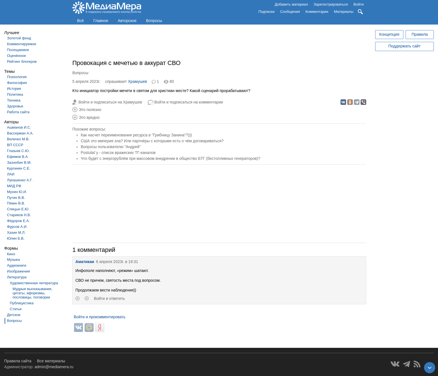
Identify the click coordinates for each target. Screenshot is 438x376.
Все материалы (51, 361)
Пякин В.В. (16, 203)
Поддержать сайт (404, 46)
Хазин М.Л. (16, 232)
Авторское (127, 20)
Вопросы (154, 20)
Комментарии (317, 11)
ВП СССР (15, 145)
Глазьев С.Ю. (18, 151)
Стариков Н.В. (19, 215)
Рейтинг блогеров (22, 61)
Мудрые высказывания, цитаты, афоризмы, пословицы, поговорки (32, 293)
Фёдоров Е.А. (18, 221)
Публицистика (22, 303)
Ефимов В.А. (18, 157)
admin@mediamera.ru (54, 367)
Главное (100, 20)
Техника (13, 100)
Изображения (18, 271)
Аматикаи (84, 261)
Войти (359, 4)
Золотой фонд (19, 38)
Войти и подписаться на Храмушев (110, 102)
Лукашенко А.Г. (19, 180)
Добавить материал (291, 4)
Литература (17, 277)
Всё (80, 20)
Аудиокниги (16, 265)
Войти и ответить (109, 298)
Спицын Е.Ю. (18, 209)
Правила (419, 34)
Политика (15, 94)
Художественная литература (34, 283)
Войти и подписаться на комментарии (188, 102)
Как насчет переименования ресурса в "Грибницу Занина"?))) (136, 135)
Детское (13, 315)
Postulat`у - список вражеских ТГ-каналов (118, 152)
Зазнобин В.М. (19, 162)
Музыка (13, 259)
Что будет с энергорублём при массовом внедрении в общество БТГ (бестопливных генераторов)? (170, 158)
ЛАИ (11, 174)
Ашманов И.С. (19, 127)
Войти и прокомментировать (99, 317)
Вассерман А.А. (20, 133)
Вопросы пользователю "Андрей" (111, 146)
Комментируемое (21, 44)
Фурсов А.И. (17, 227)
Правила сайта (17, 361)
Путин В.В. (16, 198)
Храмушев (137, 81)
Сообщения (290, 11)
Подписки (266, 11)
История (14, 88)
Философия (17, 83)
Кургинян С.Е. (18, 168)
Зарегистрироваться (331, 4)
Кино (11, 254)
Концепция (389, 34)
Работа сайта (18, 112)
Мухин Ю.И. (17, 192)
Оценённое (16, 56)
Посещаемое (18, 50)
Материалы (343, 11)
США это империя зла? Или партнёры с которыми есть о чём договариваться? (152, 141)
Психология (17, 77)
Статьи (16, 309)
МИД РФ (14, 186)
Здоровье (15, 106)
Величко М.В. (18, 139)
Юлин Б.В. (16, 238)
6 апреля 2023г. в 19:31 (117, 261)
